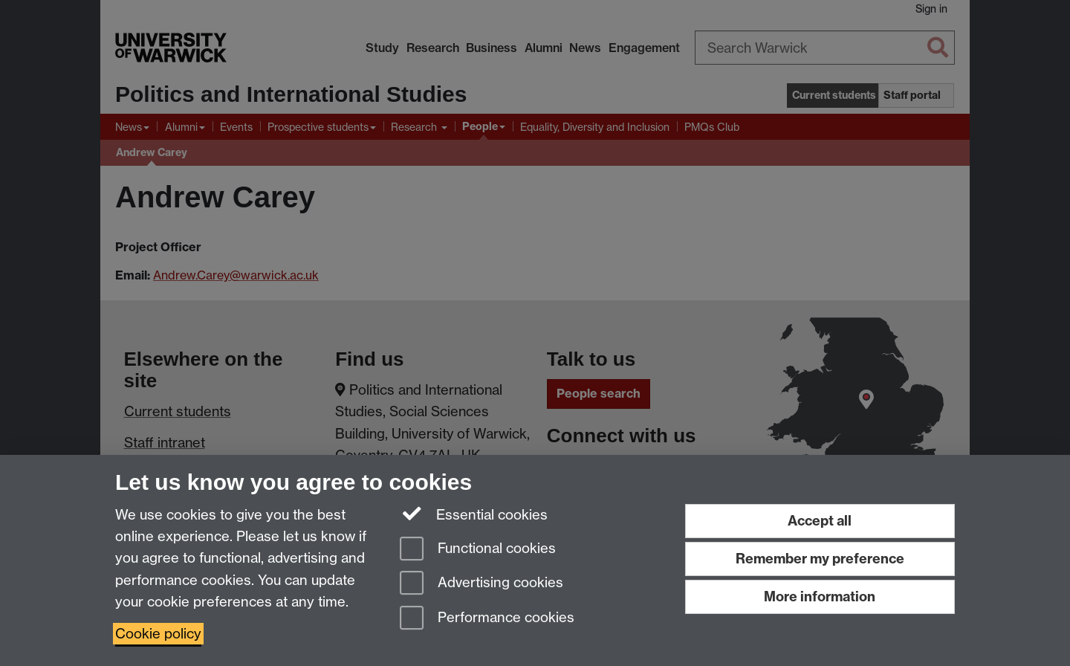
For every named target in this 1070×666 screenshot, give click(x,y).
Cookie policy (158, 633)
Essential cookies (474, 513)
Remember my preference (820, 558)
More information (819, 596)
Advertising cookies (481, 584)
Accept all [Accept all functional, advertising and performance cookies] (820, 520)
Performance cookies (487, 619)
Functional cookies (478, 549)
